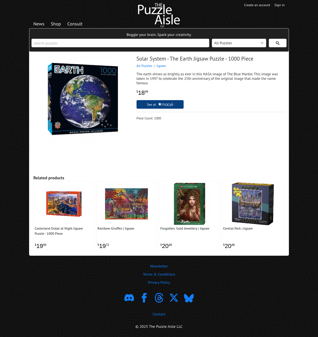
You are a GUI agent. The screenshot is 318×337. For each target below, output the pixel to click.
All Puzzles (144, 66)
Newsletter (159, 266)
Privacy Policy (159, 282)
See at (160, 104)
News (38, 24)
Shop (56, 24)
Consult (75, 24)
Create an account (257, 5)
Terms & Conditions (159, 274)
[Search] (278, 43)
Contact (159, 314)
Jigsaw (161, 66)
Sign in (280, 5)
